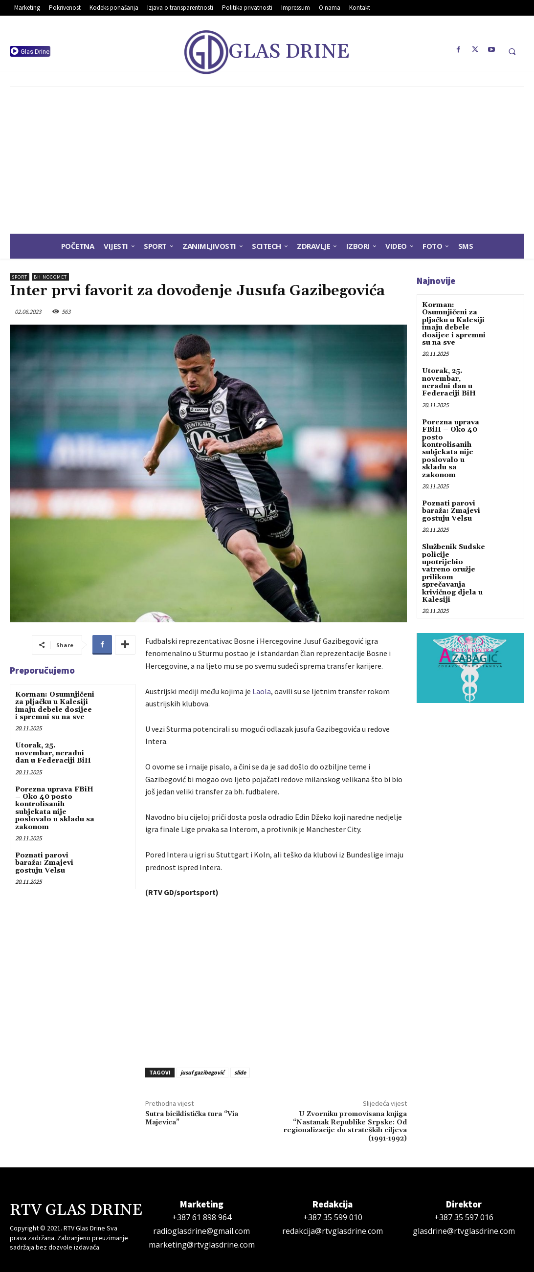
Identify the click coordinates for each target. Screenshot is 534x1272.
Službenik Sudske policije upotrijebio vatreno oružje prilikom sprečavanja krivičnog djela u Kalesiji (453, 573)
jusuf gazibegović (202, 1072)
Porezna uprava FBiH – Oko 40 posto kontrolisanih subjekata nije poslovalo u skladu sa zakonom (54, 808)
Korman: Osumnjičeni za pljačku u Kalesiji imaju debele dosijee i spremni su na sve (54, 706)
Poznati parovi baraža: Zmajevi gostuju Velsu (44, 863)
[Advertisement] (267, 160)
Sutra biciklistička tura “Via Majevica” (191, 1118)
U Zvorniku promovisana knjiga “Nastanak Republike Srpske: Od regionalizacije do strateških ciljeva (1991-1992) (345, 1126)
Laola (261, 691)
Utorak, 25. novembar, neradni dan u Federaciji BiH (53, 753)
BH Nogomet (50, 277)
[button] (512, 51)
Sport (19, 277)
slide (240, 1072)
